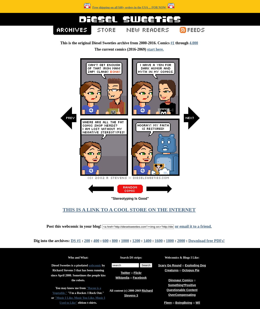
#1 (172, 43)
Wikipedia (122, 277)
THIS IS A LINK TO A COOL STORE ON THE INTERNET (129, 209)
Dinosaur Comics (181, 280)
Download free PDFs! (206, 240)
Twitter (125, 272)
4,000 (193, 43)
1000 (125, 240)
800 (115, 240)
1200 (136, 240)
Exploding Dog (195, 265)
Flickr (138, 272)
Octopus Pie (191, 270)
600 (105, 240)
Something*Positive (182, 285)
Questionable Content (182, 290)
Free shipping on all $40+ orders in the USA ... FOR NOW (129, 7)
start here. (155, 49)
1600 (159, 240)
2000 (181, 240)
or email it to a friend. (193, 226)
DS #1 (76, 240)
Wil (197, 302)
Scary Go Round (169, 265)
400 (96, 240)
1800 (170, 240)
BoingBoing (183, 302)
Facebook (140, 277)
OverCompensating (182, 295)
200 (87, 240)
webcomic (95, 265)
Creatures (171, 270)
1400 (147, 240)
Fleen (168, 302)
